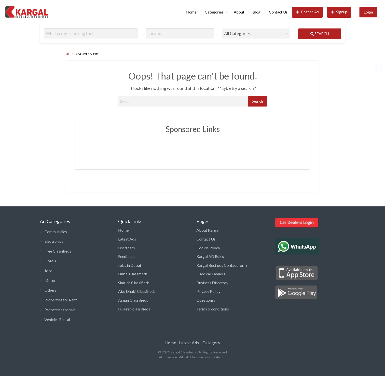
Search (319, 33)
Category (211, 342)
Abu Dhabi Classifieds (136, 291)
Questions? (205, 300)
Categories (214, 12)
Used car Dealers (210, 273)
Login (368, 12)
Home (191, 12)
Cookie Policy (208, 247)
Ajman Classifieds (133, 300)
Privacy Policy (208, 291)
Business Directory (212, 282)
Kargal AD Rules (210, 256)
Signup (339, 12)
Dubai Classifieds (133, 273)
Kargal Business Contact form (221, 265)
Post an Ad (307, 12)
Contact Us (278, 12)
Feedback (126, 256)
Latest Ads (127, 239)
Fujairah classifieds (134, 309)
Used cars (126, 247)
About (239, 12)
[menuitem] (191, 12)
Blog (257, 12)
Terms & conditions (212, 309)
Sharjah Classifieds (134, 282)
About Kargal (207, 230)
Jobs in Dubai (129, 265)
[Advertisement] (192, 148)
